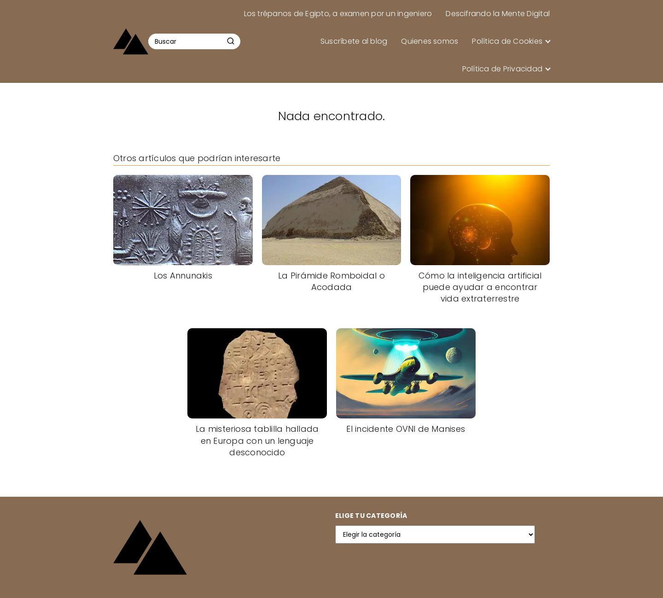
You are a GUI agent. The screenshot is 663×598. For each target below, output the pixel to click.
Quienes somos (429, 41)
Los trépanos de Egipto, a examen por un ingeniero (338, 13)
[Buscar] (230, 41)
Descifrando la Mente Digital (498, 13)
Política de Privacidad (502, 69)
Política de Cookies (507, 41)
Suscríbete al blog (353, 41)
